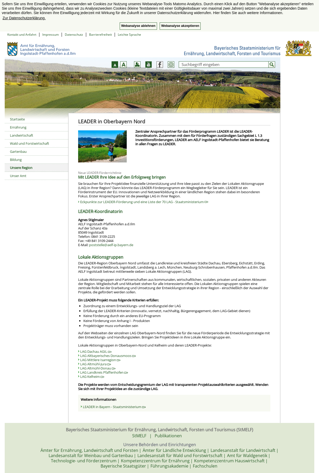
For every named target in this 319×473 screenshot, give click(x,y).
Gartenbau (18, 151)
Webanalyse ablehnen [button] (138, 26)
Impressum (50, 34)
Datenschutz (74, 34)
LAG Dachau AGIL (96, 351)
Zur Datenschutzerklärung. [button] (24, 18)
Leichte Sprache (129, 34)
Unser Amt (18, 175)
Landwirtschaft (21, 135)
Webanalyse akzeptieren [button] (180, 26)
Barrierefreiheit (100, 34)
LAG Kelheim (92, 376)
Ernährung (18, 127)
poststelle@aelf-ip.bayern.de (111, 244)
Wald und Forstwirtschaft (29, 143)
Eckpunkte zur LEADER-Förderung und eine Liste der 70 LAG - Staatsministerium (144, 201)
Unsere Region (21, 167)
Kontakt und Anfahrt (21, 34)
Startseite (17, 119)
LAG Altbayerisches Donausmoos (108, 355)
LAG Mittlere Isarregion (100, 359)
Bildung (16, 159)
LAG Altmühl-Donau (97, 368)
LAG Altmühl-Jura (95, 364)
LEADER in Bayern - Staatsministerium (114, 406)
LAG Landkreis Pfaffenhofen (104, 372)
